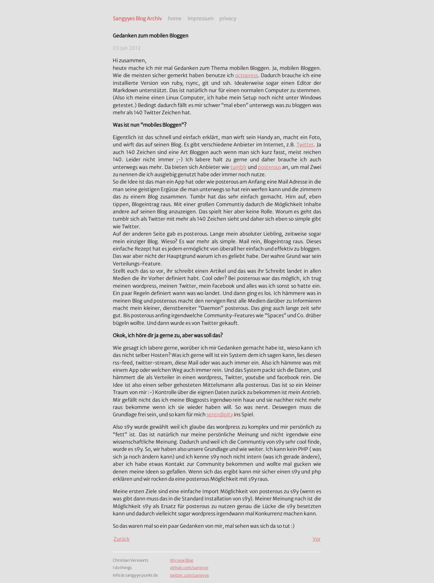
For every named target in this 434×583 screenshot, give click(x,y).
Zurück (121, 539)
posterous (269, 167)
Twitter (305, 145)
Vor (317, 539)
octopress (246, 75)
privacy (227, 19)
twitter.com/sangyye (189, 575)
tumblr (238, 167)
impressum (200, 19)
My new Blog (181, 560)
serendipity (220, 415)
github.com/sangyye (189, 567)
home (174, 19)
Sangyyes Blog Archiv (137, 19)
